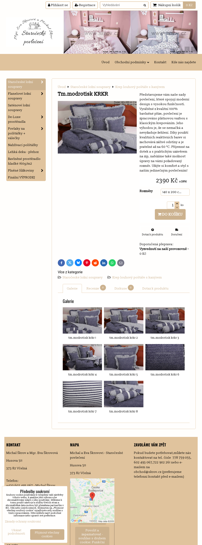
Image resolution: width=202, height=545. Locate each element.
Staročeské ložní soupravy (83, 277)
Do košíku (170, 214)
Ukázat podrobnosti (16, 532)
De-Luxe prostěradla (27, 119)
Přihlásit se (58, 5)
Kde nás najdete (184, 62)
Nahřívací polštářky (23, 145)
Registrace (85, 5)
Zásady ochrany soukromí (23, 521)
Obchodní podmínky (132, 62)
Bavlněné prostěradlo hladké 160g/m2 (24, 161)
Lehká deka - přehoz (23, 152)
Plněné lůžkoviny (27, 170)
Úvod (106, 62)
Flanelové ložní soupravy (27, 96)
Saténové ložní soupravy (19, 107)
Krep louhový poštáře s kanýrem (137, 277)
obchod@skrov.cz (147, 472)
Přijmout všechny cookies (47, 534)
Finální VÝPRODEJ (21, 177)
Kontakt (160, 62)
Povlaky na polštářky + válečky (27, 133)
